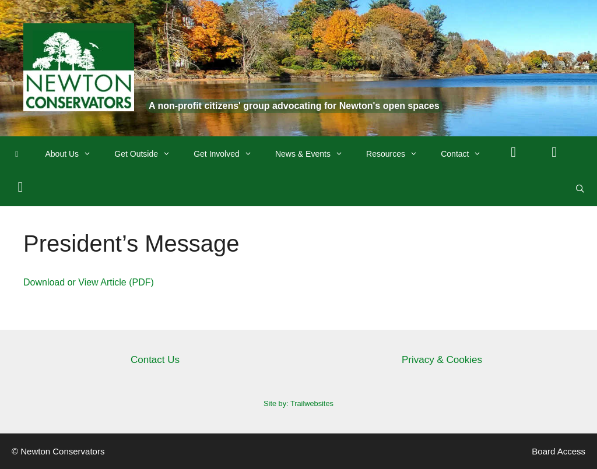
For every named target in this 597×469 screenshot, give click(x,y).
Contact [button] (467, 153)
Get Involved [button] (229, 153)
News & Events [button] (314, 153)
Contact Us (155, 359)
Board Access (558, 451)
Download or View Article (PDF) (88, 282)
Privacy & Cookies (442, 359)
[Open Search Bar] (580, 188)
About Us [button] (74, 153)
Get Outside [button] (148, 153)
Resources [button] (397, 153)
